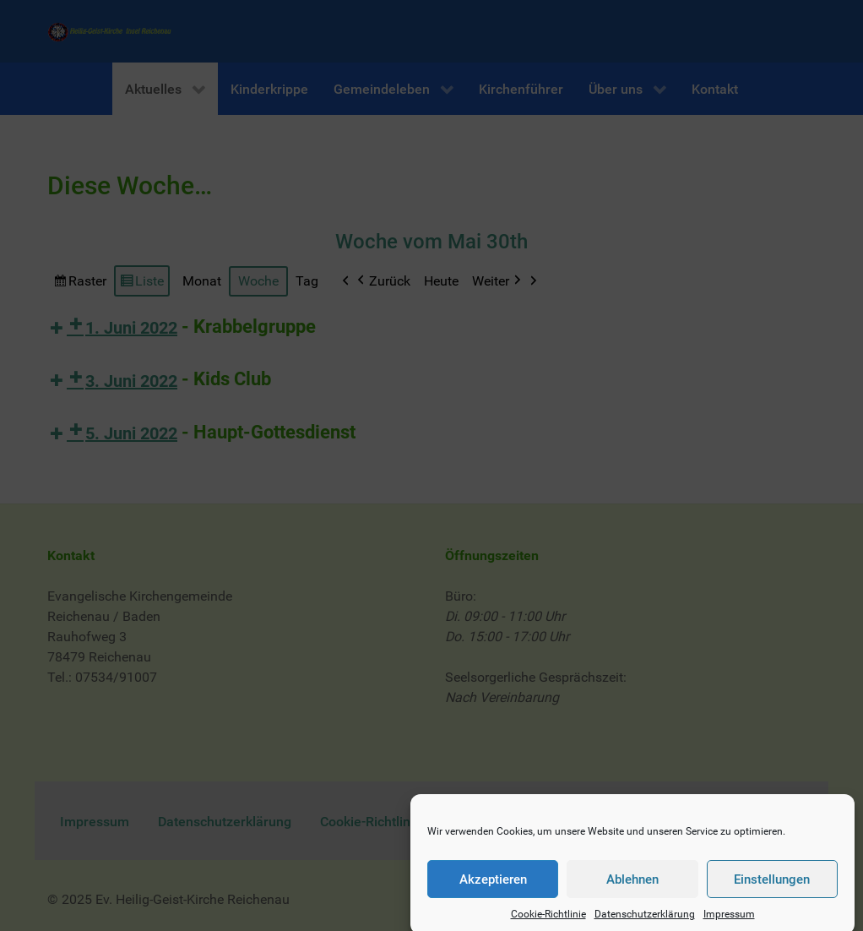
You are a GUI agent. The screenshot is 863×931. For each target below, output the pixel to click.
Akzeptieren (493, 888)
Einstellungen (772, 888)
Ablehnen (632, 888)
